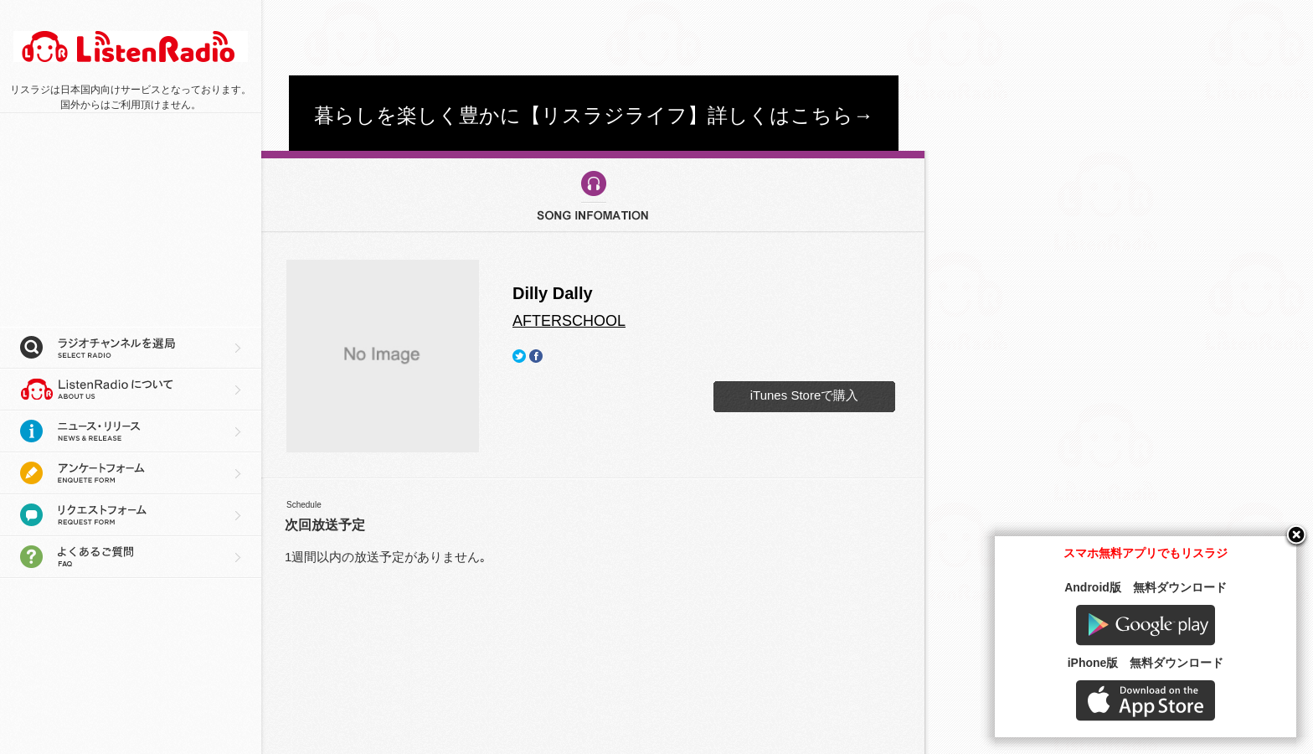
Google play (1145, 625)
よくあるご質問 (130, 557)
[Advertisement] (594, 37)
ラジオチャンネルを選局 (130, 348)
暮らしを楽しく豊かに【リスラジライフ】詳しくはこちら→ (593, 115)
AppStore (1145, 700)
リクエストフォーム (130, 515)
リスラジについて (130, 389)
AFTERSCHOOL (569, 320)
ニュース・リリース (130, 431)
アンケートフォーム (130, 473)
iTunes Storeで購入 (804, 395)
